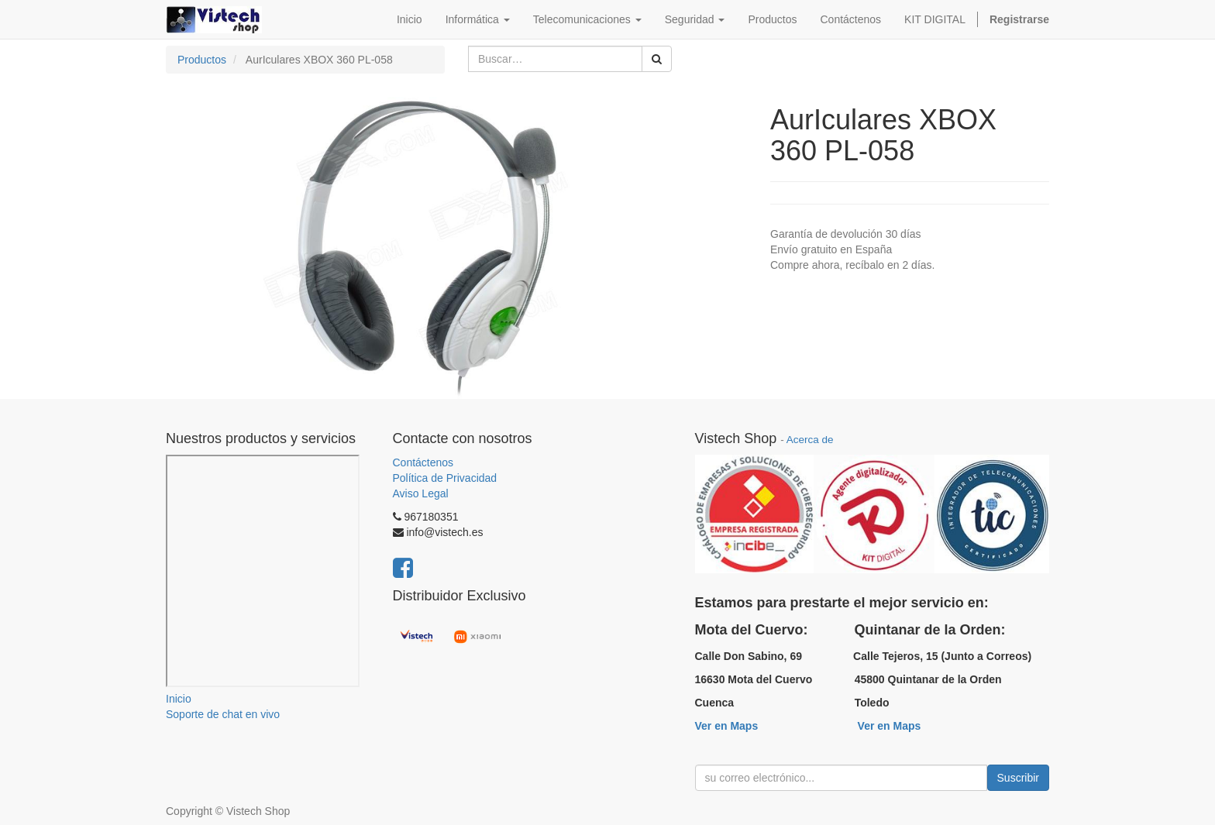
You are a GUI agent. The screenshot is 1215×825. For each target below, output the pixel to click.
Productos (201, 59)
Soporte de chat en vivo (223, 714)
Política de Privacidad (445, 478)
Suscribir (1018, 778)
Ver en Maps (727, 726)
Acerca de (810, 439)
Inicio (178, 699)
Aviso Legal (421, 493)
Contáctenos (423, 462)
